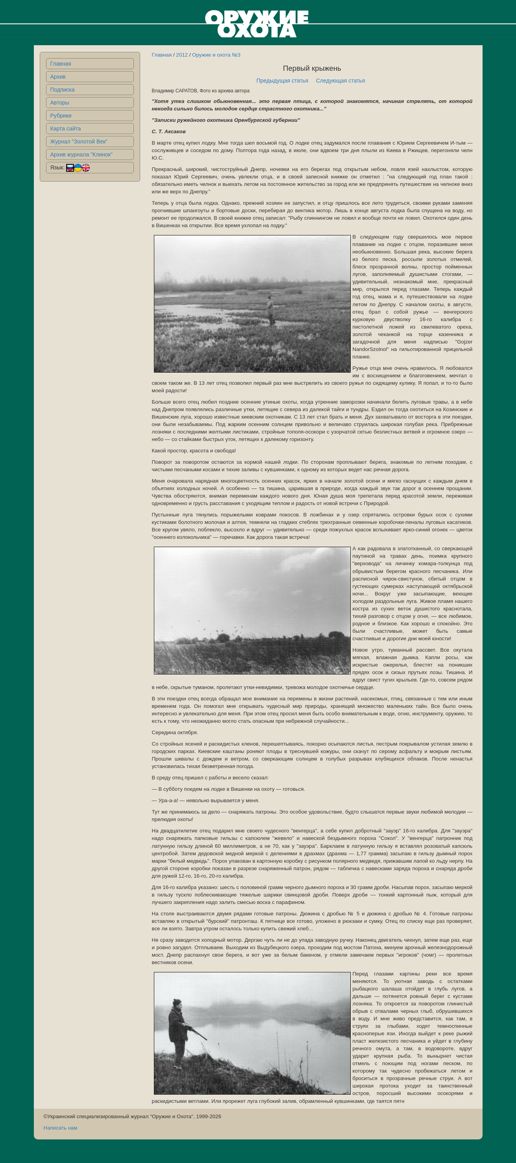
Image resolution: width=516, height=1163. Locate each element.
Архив (58, 76)
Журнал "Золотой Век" (79, 141)
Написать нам (61, 1128)
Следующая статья (340, 80)
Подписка (62, 89)
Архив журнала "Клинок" (81, 154)
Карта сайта (65, 128)
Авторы (59, 102)
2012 (182, 55)
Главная (60, 64)
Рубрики (61, 115)
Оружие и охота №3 (216, 55)
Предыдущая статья (282, 80)
